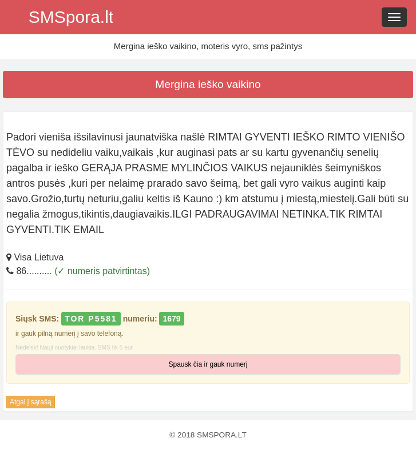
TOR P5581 (91, 318)
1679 (171, 318)
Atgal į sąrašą (30, 402)
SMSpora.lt (71, 16)
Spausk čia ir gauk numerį (207, 364)
